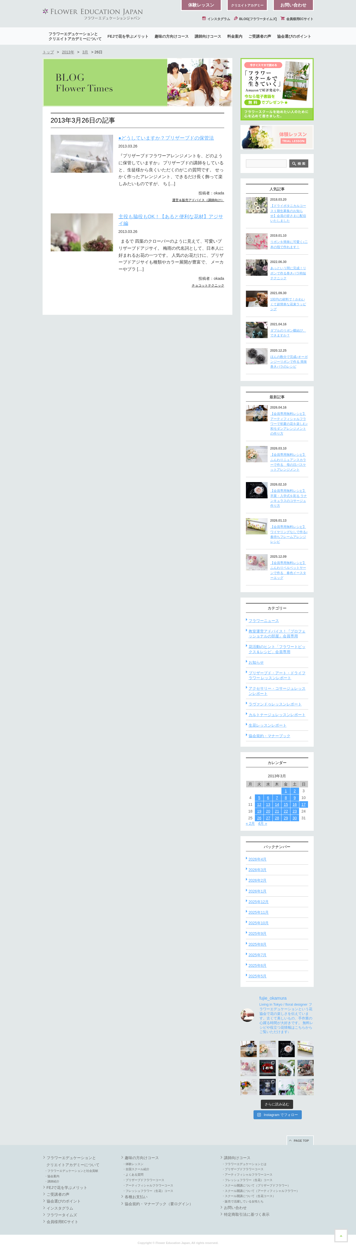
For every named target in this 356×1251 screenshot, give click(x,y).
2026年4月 (258, 859)
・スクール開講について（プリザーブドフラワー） (256, 1185)
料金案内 (234, 36)
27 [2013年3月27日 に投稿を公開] (268, 818)
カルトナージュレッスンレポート (277, 715)
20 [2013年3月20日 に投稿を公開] (268, 811)
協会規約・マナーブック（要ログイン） (159, 1204)
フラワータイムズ (62, 1215)
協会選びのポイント (294, 36)
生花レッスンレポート (268, 725)
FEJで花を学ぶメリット (128, 36)
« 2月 (250, 823)
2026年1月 (258, 891)
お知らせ (256, 662)
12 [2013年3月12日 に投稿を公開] (259, 804)
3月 (85, 52)
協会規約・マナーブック (269, 736)
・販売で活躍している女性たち (243, 1201)
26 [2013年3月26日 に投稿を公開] (259, 818)
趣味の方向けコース (172, 36)
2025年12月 (259, 902)
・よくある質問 (133, 1174)
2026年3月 (258, 870)
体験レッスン (201, 5)
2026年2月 (258, 880)
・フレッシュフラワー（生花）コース (148, 1190)
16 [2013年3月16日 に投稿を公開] (295, 804)
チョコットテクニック (208, 285)
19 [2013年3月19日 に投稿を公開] (259, 811)
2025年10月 (259, 923)
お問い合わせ (293, 5)
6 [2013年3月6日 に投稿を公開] (268, 797)
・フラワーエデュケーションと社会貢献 (71, 1170)
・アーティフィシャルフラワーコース (148, 1185)
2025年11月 (259, 912)
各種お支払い (136, 1197)
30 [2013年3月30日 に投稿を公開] (295, 818)
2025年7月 (258, 955)
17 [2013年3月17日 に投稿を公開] (304, 804)
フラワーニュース (264, 620)
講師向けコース (208, 36)
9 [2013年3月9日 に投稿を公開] (295, 797)
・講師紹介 (51, 1181)
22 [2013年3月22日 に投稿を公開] (286, 811)
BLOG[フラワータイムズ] (255, 19)
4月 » (262, 823)
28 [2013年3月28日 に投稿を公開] (277, 818)
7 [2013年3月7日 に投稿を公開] (277, 797)
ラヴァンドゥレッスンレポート (275, 704)
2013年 (68, 52)
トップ (48, 52)
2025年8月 (258, 944)
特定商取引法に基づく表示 (247, 1214)
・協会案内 (51, 1176)
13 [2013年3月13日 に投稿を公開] (268, 804)
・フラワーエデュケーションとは (244, 1164)
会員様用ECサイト (296, 19)
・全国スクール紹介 (136, 1169)
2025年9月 (258, 933)
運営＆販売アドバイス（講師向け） (198, 200)
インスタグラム (216, 19)
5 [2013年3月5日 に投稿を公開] (259, 797)
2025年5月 (258, 976)
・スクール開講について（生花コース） (248, 1196)
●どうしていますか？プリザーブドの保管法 (166, 138)
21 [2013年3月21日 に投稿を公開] (277, 811)
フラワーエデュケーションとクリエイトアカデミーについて (75, 36)
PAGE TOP (301, 1140)
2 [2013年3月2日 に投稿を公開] (295, 791)
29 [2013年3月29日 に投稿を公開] (286, 818)
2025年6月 (258, 965)
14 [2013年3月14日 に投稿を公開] (277, 804)
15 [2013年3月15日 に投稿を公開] (286, 804)
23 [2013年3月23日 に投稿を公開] (295, 811)
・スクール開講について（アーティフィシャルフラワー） (260, 1190)
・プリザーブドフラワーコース (143, 1180)
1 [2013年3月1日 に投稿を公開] (286, 791)
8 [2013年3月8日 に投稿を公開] (286, 797)
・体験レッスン (133, 1164)
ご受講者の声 (259, 36)
